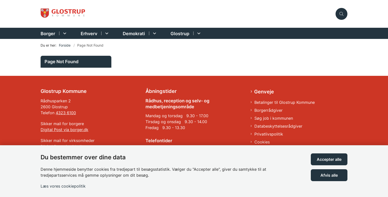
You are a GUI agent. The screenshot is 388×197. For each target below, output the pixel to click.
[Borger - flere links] (64, 33)
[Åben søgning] (341, 14)
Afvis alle (329, 175)
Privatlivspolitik (268, 134)
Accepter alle (329, 159)
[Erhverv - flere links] (106, 33)
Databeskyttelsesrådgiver (278, 126)
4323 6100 (66, 112)
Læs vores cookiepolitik (63, 186)
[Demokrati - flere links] (154, 33)
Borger (48, 33)
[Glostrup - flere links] (198, 33)
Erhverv (89, 33)
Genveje (264, 92)
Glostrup (179, 33)
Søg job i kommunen (273, 118)
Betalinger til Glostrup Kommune (284, 102)
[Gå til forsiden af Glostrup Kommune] (187, 14)
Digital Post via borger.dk (64, 129)
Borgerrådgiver (268, 110)
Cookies (262, 142)
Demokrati (134, 33)
